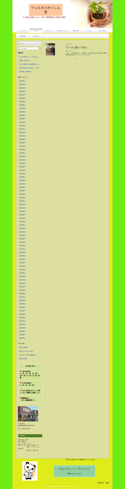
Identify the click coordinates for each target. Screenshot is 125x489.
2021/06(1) (22, 262)
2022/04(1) (22, 231)
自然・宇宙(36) (23, 347)
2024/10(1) (22, 135)
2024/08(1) (22, 142)
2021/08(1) (22, 255)
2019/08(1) (22, 334)
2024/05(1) (22, 149)
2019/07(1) (22, 338)
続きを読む (87, 54)
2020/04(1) (22, 307)
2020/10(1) (22, 286)
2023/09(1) (22, 177)
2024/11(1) (22, 132)
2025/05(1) (22, 111)
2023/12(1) (22, 166)
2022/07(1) (22, 221)
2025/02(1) (22, 122)
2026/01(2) (22, 91)
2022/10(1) (22, 211)
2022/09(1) (22, 214)
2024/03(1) (22, 156)
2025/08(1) (22, 105)
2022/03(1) (22, 235)
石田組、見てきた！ (25, 60)
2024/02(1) (22, 159)
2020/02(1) (22, 314)
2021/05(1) (22, 266)
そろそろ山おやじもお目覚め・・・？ (30, 64)
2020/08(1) (22, 293)
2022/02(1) (22, 238)
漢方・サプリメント (70, 50)
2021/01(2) (22, 279)
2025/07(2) (22, 108)
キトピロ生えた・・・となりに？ (28, 56)
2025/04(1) (22, 115)
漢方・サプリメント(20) (26, 351)
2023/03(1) (22, 197)
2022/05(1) (22, 228)
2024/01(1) (22, 163)
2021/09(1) (22, 252)
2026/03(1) (22, 84)
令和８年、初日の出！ (25, 71)
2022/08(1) (22, 218)
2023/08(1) (22, 180)
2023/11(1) (22, 170)
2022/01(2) (22, 242)
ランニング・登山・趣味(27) (27, 354)
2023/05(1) (22, 190)
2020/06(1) (22, 300)
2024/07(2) (22, 146)
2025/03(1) (22, 118)
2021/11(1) (22, 245)
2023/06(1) (22, 187)
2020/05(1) (22, 303)
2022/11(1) (22, 207)
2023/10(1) (22, 173)
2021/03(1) (22, 273)
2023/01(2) (22, 204)
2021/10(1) (22, 249)
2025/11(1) (22, 94)
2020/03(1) (22, 310)
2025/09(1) (22, 101)
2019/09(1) (22, 331)
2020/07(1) (22, 297)
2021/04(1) (22, 269)
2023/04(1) (22, 194)
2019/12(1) (22, 321)
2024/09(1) (22, 139)
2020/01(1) (22, 317)
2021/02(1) (22, 276)
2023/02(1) (22, 201)
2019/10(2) (22, 327)
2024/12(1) (22, 129)
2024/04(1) (22, 153)
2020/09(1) (22, 290)
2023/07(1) (22, 183)
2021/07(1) (22, 259)
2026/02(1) (22, 88)
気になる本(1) (23, 358)
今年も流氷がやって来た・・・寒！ (29, 67)
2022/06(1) (22, 225)
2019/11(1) (22, 324)
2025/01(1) (22, 125)
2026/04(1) (22, 81)
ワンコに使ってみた (76, 47)
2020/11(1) (22, 283)
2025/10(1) (22, 98)
